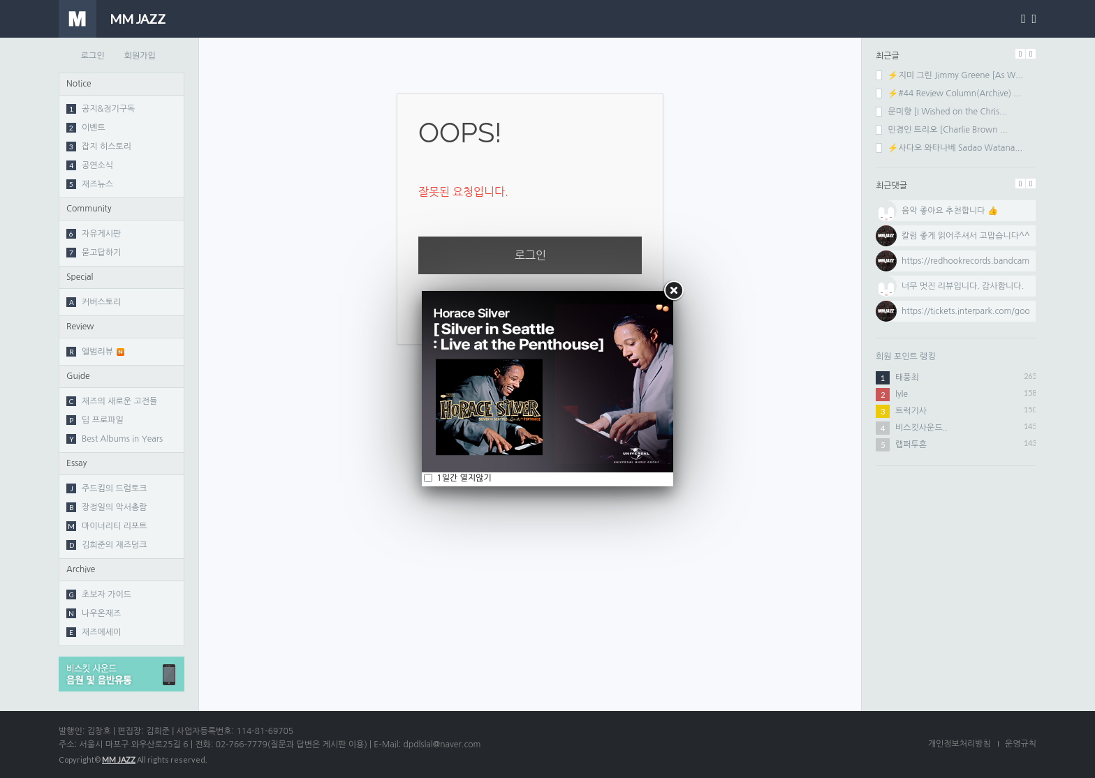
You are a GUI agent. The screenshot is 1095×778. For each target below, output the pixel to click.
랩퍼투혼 (911, 444)
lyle (901, 394)
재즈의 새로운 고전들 (111, 401)
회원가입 (140, 56)
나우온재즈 (93, 613)
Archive (80, 569)
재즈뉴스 (89, 184)
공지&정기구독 (100, 109)
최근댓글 (891, 185)
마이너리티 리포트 (106, 526)
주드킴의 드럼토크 (106, 488)
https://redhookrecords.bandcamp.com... (981, 261)
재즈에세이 (93, 632)
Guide (78, 376)
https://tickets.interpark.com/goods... (974, 311)
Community (89, 208)
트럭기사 (911, 411)
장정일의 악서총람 (106, 507)
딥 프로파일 (95, 420)
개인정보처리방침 (959, 744)
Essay (76, 463)
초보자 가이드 (98, 594)
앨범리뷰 (95, 351)
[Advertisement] (956, 568)
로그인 (93, 56)
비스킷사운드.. (921, 428)
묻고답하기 (93, 252)
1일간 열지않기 (463, 478)
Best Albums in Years (114, 439)
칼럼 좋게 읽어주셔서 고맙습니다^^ (966, 236)
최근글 (887, 56)
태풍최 (907, 377)
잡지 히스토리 (98, 146)
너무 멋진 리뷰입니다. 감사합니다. (963, 286)
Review (80, 326)
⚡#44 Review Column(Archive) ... (948, 93)
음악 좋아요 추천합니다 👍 (950, 211)
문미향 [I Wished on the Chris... (941, 111)
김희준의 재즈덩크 (106, 545)
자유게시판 (93, 234)
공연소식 (89, 165)
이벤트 (85, 128)
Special (80, 277)
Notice (78, 84)
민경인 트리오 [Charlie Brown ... (942, 130)
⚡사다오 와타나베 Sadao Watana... (949, 148)
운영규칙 (1020, 744)
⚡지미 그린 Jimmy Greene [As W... (949, 75)
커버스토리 (93, 302)
